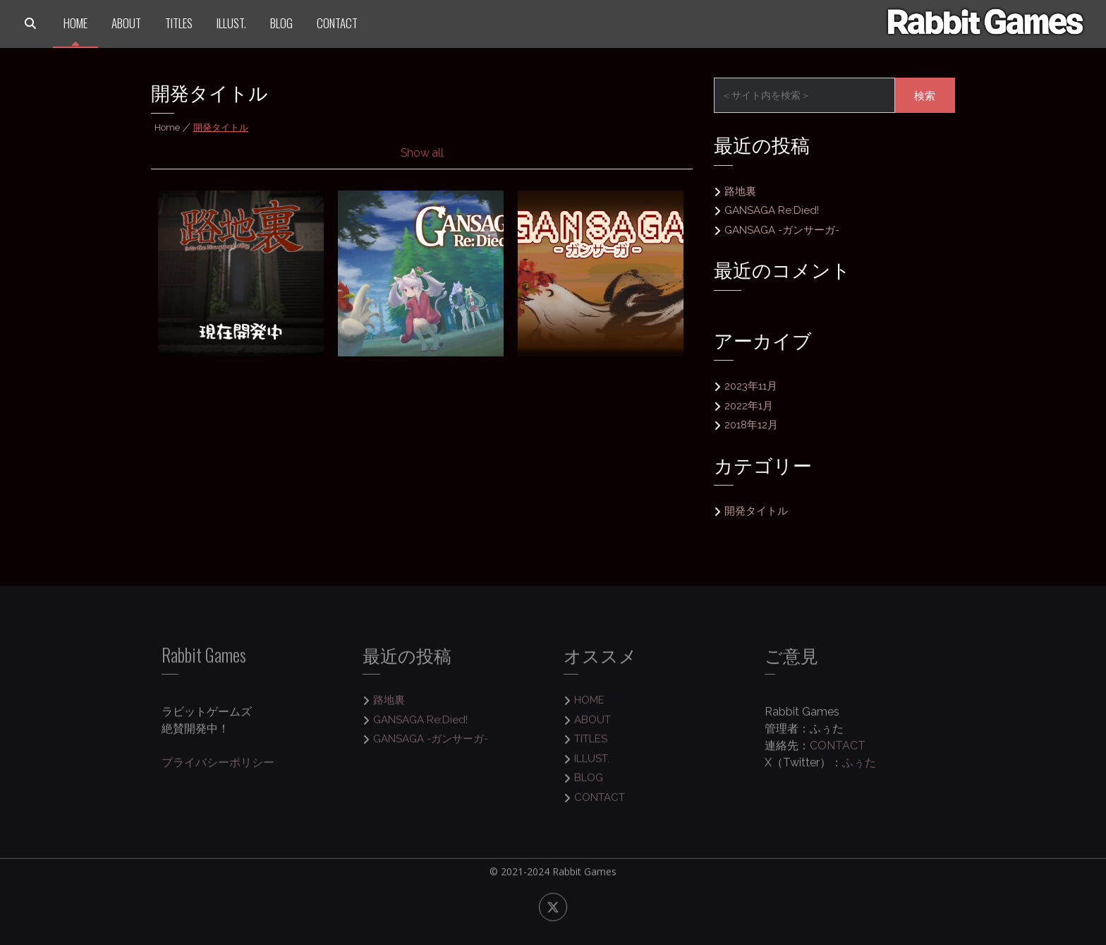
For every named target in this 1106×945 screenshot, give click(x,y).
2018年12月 (751, 425)
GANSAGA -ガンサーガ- (781, 230)
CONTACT (337, 23)
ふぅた (859, 769)
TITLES (179, 23)
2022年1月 (748, 405)
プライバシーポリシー (218, 769)
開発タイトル (756, 511)
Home (167, 127)
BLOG (281, 23)
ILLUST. (231, 23)
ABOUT (126, 23)
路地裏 (740, 191)
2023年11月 (750, 386)
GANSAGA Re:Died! (771, 210)
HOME (75, 23)
